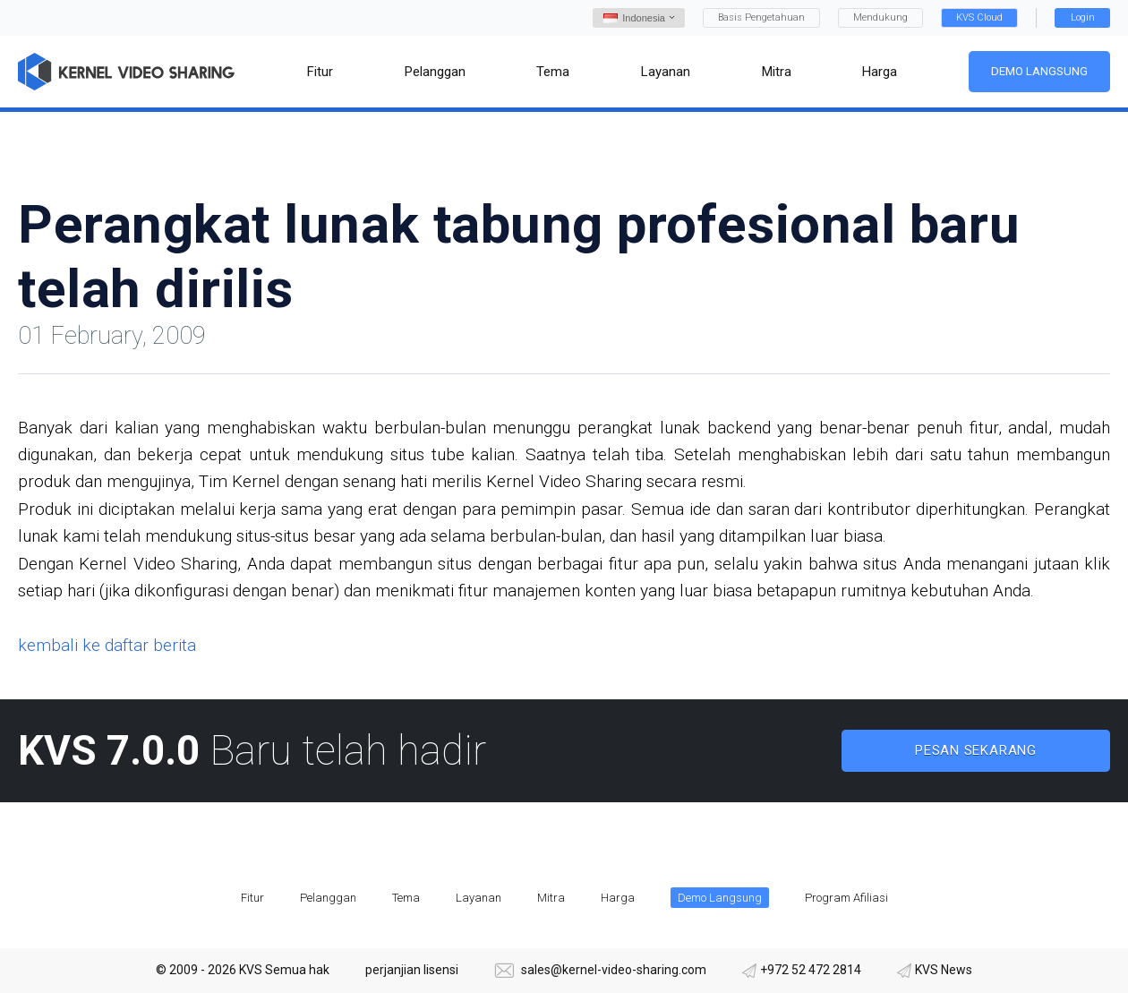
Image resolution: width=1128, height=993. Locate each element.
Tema (406, 897)
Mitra (551, 897)
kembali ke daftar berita (107, 645)
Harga (618, 897)
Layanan (478, 897)
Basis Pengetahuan (761, 17)
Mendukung (880, 17)
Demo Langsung (1039, 71)
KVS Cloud (979, 17)
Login (1083, 17)
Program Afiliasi (846, 897)
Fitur (252, 897)
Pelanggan (328, 897)
